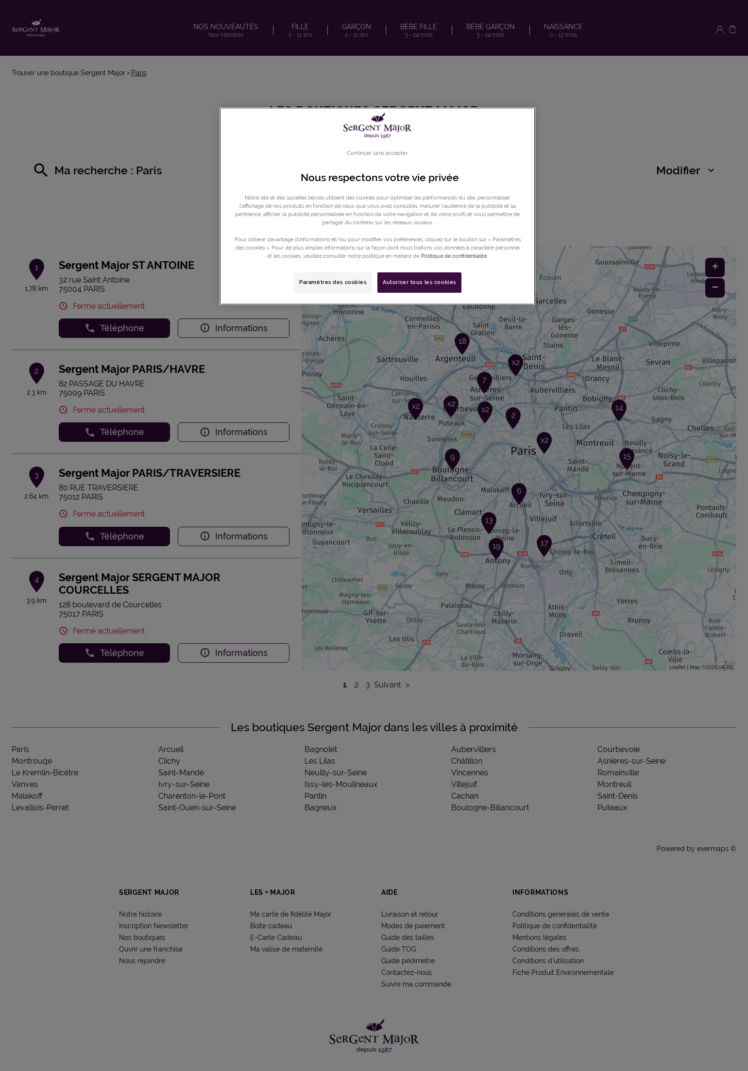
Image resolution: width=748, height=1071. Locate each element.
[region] (377, 206)
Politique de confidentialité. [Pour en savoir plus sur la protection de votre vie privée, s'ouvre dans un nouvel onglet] (454, 255)
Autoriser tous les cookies (419, 282)
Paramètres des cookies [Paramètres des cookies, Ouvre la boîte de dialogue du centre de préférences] (333, 282)
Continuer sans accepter (377, 153)
